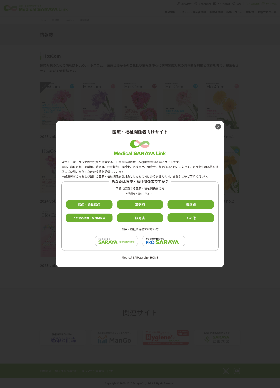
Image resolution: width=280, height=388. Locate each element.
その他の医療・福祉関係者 (89, 218)
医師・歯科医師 (89, 204)
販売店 (140, 217)
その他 (191, 217)
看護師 (191, 204)
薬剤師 (140, 204)
